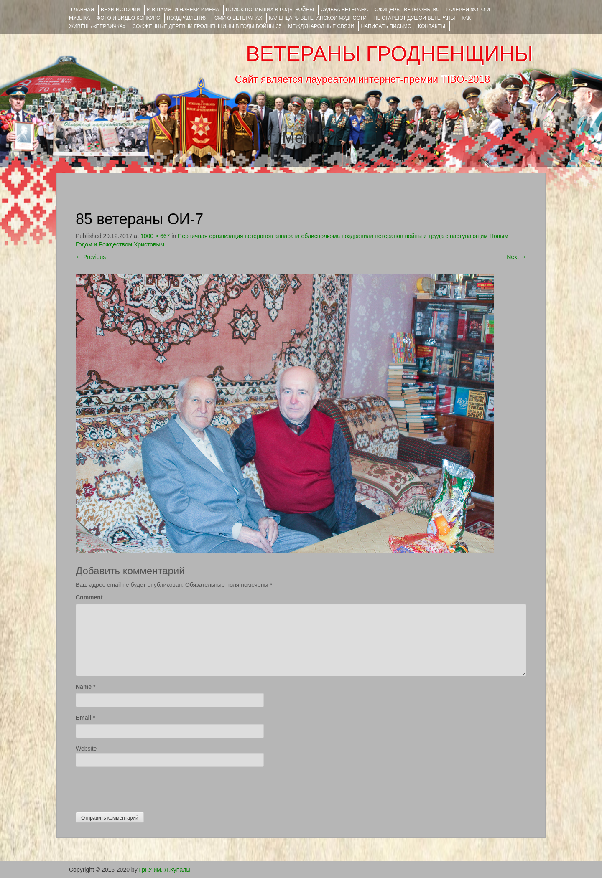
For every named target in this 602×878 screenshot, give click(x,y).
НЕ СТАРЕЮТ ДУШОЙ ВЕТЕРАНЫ (414, 18)
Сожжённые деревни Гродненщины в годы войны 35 (207, 26)
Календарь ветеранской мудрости (318, 18)
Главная (82, 10)
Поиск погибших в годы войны (270, 10)
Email (83, 717)
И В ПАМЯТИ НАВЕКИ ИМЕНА (183, 10)
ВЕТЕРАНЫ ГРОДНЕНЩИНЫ (389, 54)
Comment (89, 597)
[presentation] (139, 787)
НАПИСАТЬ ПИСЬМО (386, 26)
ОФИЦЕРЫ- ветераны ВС (407, 10)
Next (516, 257)
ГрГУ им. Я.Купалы (165, 869)
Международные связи (321, 26)
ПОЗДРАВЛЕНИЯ (187, 18)
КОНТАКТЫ (431, 26)
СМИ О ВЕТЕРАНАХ (238, 18)
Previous (91, 257)
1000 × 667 (155, 236)
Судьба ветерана (344, 10)
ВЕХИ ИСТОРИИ (120, 10)
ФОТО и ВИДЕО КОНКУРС (128, 18)
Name (84, 686)
